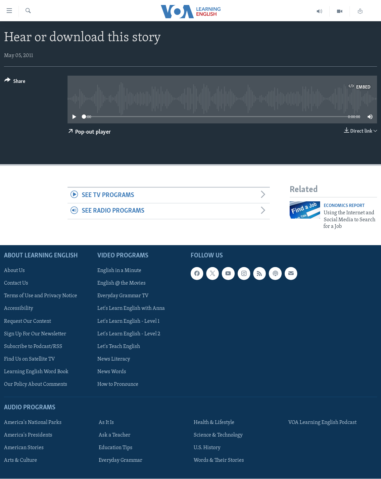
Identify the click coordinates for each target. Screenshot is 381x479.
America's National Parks (33, 422)
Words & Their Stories (219, 460)
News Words (111, 372)
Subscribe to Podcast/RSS (33, 346)
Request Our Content (27, 321)
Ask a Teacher (114, 435)
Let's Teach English (118, 346)
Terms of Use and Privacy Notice (40, 296)
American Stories (24, 448)
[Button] (14, 82)
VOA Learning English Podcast (322, 422)
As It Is (106, 422)
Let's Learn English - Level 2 (128, 334)
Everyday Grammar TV (123, 296)
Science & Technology (218, 435)
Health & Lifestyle (214, 422)
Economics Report (344, 205)
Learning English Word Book (36, 372)
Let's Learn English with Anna (131, 308)
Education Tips (115, 448)
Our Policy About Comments (35, 384)
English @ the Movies (121, 283)
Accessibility (18, 308)
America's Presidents (28, 435)
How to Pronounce (117, 384)
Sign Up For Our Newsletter (35, 334)
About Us (14, 271)
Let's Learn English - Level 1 (128, 321)
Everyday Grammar (120, 460)
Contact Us (16, 283)
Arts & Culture (20, 460)
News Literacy (113, 359)
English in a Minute (119, 271)
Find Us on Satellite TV (29, 359)
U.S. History (207, 448)
